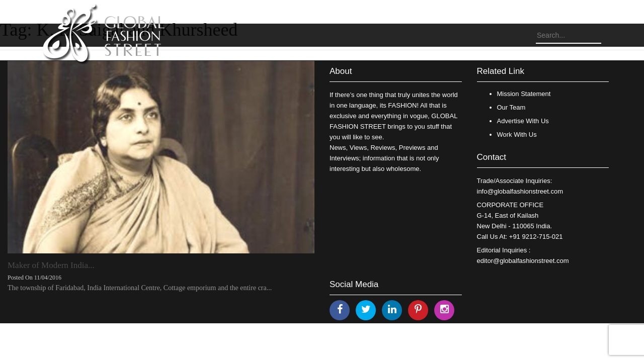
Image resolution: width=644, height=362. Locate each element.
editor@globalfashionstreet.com (523, 260)
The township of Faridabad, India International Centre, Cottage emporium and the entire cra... (140, 288)
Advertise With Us (523, 121)
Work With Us (517, 134)
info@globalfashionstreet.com (520, 191)
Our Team (511, 107)
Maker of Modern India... (51, 265)
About (341, 71)
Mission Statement (524, 94)
